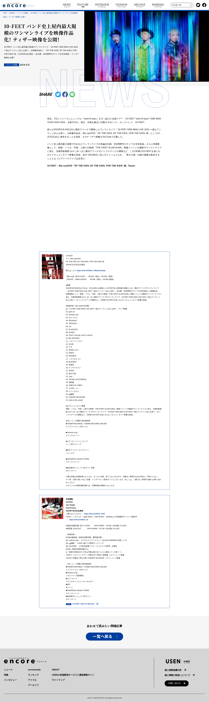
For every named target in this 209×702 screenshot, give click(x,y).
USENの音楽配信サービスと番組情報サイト (73, 675)
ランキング (33, 675)
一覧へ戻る (102, 636)
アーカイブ (33, 685)
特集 (6, 675)
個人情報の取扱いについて (177, 675)
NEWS (12, 13)
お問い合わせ (174, 683)
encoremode (34, 670)
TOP (5, 13)
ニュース (8, 670)
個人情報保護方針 (173, 670)
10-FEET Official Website (83, 604)
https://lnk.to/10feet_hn (78, 520)
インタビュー (10, 680)
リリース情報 (22, 13)
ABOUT (55, 670)
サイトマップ (58, 680)
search (191, 5)
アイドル (32, 680)
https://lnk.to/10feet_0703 (94, 514)
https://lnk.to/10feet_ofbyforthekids (91, 270)
